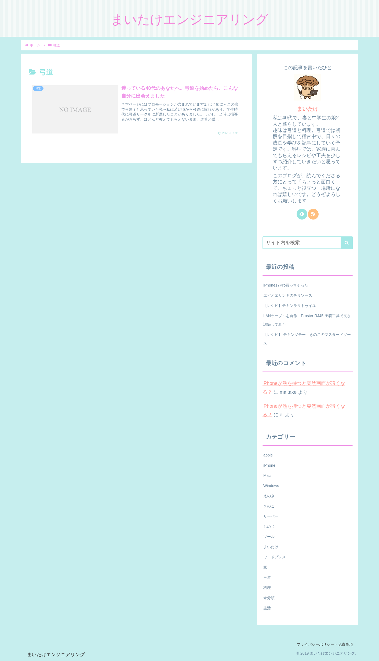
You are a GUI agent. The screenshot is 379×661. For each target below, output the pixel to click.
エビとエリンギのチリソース (287, 295)
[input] (308, 242)
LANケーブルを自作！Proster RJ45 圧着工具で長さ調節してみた (307, 320)
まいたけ (307, 109)
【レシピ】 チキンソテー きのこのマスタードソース (307, 338)
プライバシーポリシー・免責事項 (325, 644)
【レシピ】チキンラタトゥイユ (289, 305)
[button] (347, 242)
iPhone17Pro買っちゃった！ (287, 285)
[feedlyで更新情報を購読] (302, 214)
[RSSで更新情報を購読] (313, 214)
